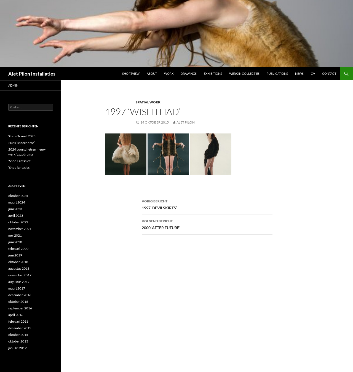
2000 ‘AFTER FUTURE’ (207, 224)
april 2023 (15, 215)
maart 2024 (16, 202)
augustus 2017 (19, 282)
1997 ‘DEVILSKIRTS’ (207, 204)
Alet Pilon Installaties (31, 74)
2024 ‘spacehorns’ (21, 143)
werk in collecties (244, 73)
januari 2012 (17, 348)
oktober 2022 (18, 222)
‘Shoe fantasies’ (19, 167)
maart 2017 (16, 288)
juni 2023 (15, 209)
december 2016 (19, 295)
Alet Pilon (185, 122)
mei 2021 (15, 235)
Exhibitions (213, 73)
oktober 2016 (18, 301)
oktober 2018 (18, 262)
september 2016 (20, 308)
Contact (329, 73)
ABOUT (152, 73)
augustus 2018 (19, 268)
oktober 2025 (18, 196)
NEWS (299, 73)
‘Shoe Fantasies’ (19, 161)
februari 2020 (18, 249)
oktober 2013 (18, 341)
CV (313, 73)
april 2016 (15, 315)
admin (13, 85)
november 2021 (19, 229)
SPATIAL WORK (148, 102)
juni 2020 (15, 242)
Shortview (131, 73)
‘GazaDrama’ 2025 (22, 136)
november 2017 (19, 275)
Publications (277, 73)
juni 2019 (15, 255)
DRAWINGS (189, 73)
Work (168, 73)
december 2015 (19, 328)
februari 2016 (18, 321)
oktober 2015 (18, 335)
